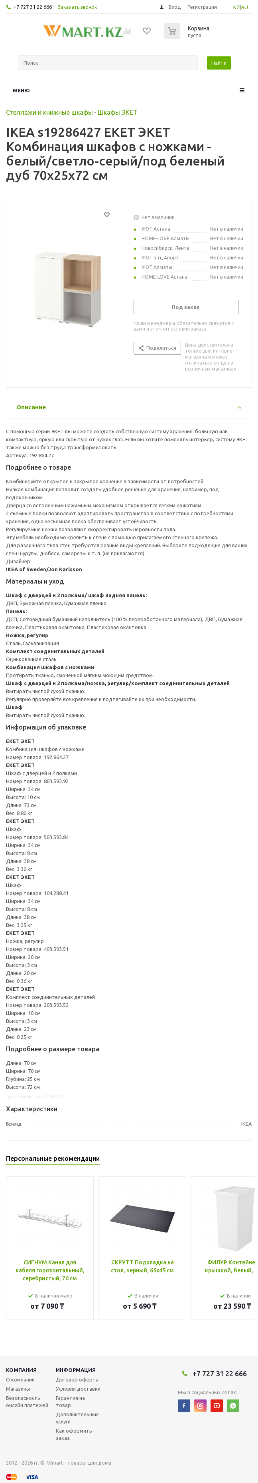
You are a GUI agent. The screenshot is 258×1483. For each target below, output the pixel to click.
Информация (76, 1370)
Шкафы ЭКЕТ (118, 112)
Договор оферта (77, 1379)
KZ (236, 7)
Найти (218, 63)
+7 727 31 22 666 (32, 7)
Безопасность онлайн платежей (27, 1401)
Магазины (18, 1388)
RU (244, 7)
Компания (21, 1370)
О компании (20, 1379)
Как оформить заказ (74, 1434)
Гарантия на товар (70, 1401)
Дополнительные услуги (77, 1417)
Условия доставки (78, 1388)
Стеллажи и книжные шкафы (49, 112)
